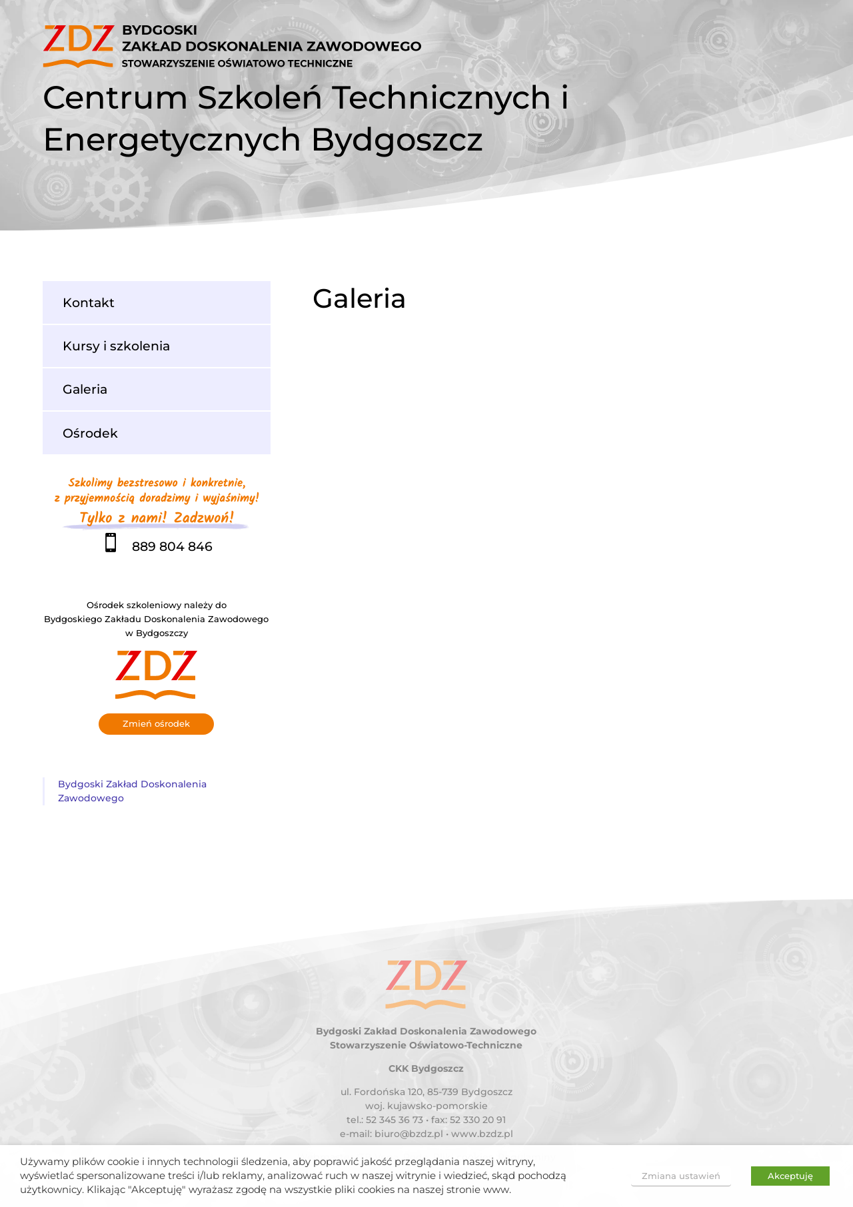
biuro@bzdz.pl (409, 1134)
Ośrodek (90, 433)
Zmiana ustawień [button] (681, 1175)
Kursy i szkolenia (116, 346)
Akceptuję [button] (790, 1175)
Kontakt (89, 302)
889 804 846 (157, 546)
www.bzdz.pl (482, 1134)
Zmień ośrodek (156, 724)
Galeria (85, 389)
